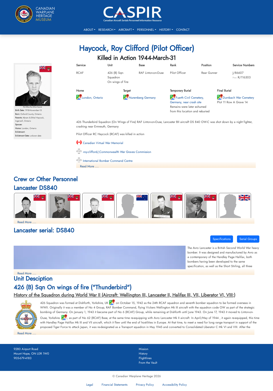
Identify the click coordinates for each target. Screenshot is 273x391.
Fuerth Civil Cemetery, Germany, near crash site (187, 99)
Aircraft (125, 30)
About (88, 30)
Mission (143, 349)
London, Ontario (89, 97)
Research (105, 30)
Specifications (222, 239)
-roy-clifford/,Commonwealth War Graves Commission (113, 152)
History (165, 30)
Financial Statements (114, 384)
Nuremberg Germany (139, 97)
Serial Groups (248, 239)
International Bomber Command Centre (104, 161)
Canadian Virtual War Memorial (99, 143)
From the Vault (148, 362)
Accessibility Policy (174, 384)
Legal (89, 384)
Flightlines (145, 358)
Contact (182, 30)
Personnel (145, 30)
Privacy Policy (145, 384)
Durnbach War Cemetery (235, 97)
